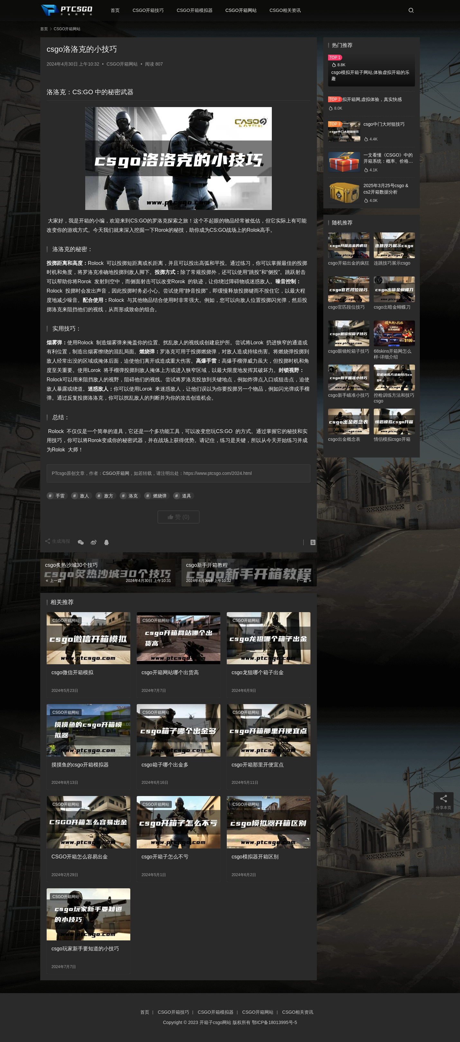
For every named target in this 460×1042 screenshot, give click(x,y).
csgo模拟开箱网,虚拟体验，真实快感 (365, 99)
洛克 (133, 495)
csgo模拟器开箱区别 (255, 856)
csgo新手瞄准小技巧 (348, 395)
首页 (120, 10)
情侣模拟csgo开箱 (392, 439)
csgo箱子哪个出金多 (165, 764)
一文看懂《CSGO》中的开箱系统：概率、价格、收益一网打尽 (388, 161)
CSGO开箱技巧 (153, 10)
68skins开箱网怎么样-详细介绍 (392, 354)
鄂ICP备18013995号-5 (274, 1022)
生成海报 (59, 542)
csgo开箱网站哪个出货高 (170, 672)
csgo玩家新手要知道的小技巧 (85, 948)
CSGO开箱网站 (246, 10)
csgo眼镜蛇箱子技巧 (348, 351)
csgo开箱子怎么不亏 (165, 856)
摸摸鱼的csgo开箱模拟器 (80, 764)
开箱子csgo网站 (215, 1022)
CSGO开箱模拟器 (199, 10)
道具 (186, 495)
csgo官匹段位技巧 (346, 307)
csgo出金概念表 (344, 439)
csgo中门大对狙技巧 (384, 124)
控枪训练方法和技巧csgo (394, 398)
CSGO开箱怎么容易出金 (79, 856)
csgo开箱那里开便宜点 (258, 764)
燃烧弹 (160, 495)
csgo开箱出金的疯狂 (348, 263)
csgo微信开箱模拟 (72, 672)
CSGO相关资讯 (290, 10)
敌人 (84, 495)
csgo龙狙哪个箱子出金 (258, 672)
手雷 (60, 495)
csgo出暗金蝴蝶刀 (392, 307)
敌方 (108, 495)
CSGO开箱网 (116, 473)
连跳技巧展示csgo (392, 263)
